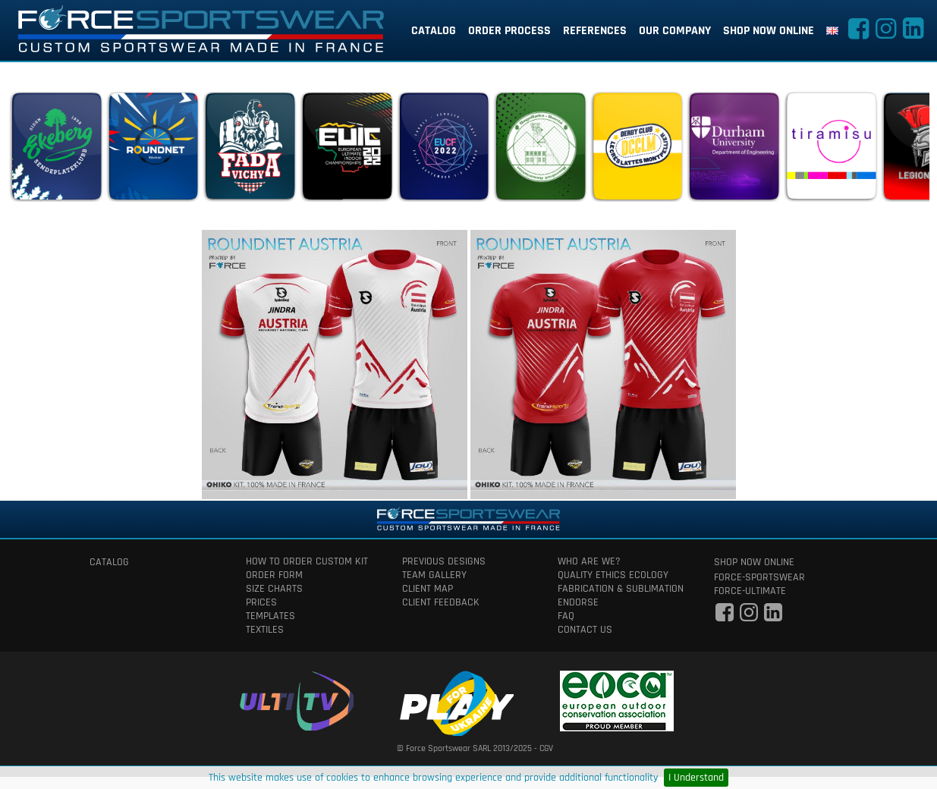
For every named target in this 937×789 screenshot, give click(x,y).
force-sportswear (759, 577)
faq (566, 616)
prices (261, 602)
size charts (274, 589)
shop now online (768, 31)
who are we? (589, 561)
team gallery (434, 575)
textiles (265, 630)
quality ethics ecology (613, 575)
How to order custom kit (307, 561)
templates (270, 616)
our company (675, 31)
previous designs (444, 561)
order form (274, 575)
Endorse (578, 602)
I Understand (696, 777)
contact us (585, 630)
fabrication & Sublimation (621, 589)
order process (509, 31)
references (595, 31)
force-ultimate (750, 591)
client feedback (441, 602)
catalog (433, 31)
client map (427, 589)
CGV (546, 748)
